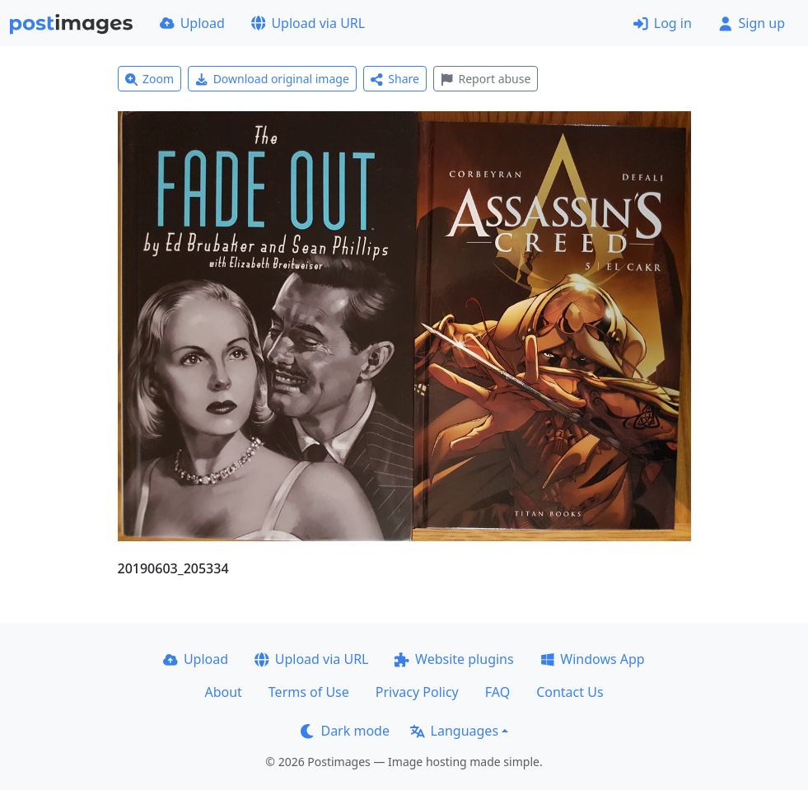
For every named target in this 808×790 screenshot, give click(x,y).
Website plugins (454, 659)
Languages (454, 731)
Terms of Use (309, 692)
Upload (192, 23)
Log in (662, 23)
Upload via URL (308, 23)
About (222, 692)
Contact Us (569, 692)
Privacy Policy (417, 692)
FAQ (497, 692)
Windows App (592, 659)
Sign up (751, 23)
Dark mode (345, 731)
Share (395, 78)
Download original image (272, 78)
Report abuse (485, 78)
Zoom (150, 78)
